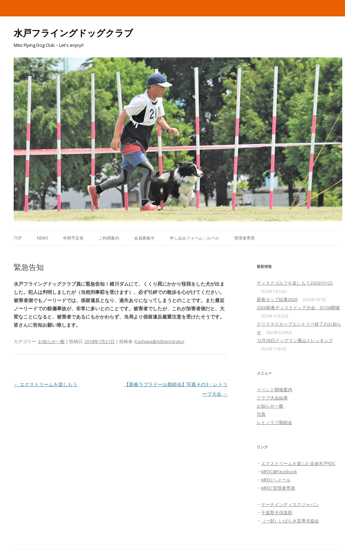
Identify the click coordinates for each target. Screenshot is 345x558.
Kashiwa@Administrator (159, 341)
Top (18, 238)
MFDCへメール (276, 480)
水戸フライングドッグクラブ (73, 33)
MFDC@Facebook (279, 471)
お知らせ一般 (51, 341)
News (42, 238)
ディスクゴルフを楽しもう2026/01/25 (295, 283)
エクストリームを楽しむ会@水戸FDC (298, 463)
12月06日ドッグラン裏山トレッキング (295, 340)
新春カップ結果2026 (277, 299)
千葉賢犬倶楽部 (276, 512)
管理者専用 (244, 238)
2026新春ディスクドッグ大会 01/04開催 (298, 307)
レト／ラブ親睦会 (274, 422)
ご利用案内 (109, 238)
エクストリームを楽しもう (45, 384)
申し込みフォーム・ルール (194, 238)
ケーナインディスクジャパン (290, 504)
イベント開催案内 (274, 389)
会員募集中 (144, 238)
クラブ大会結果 (272, 398)
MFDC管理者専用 (278, 488)
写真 (261, 414)
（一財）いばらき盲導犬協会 (290, 521)
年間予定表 (73, 238)
